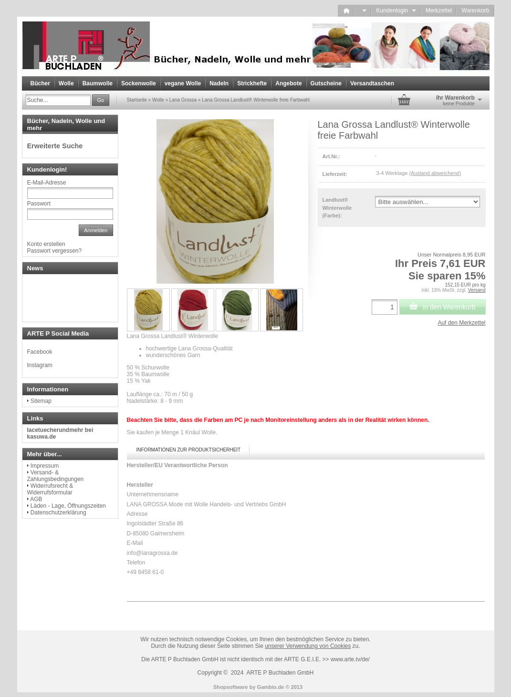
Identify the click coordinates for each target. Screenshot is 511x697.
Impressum (45, 465)
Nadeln (219, 83)
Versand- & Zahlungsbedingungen (55, 475)
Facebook (39, 351)
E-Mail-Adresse (46, 182)
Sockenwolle (138, 83)
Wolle (66, 83)
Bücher (40, 83)
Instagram (39, 365)
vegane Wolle (183, 83)
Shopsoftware (230, 687)
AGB (36, 499)
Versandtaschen (372, 83)
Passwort (39, 203)
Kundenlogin (396, 10)
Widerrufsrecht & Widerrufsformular (50, 489)
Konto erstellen (46, 244)
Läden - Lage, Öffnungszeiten (68, 505)
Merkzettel (439, 10)
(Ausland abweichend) (435, 173)
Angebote (288, 83)
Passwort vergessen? (54, 250)
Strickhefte (252, 83)
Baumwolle (98, 83)
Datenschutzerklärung (58, 512)
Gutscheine (326, 83)
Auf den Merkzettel (461, 322)
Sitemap (41, 401)
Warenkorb (475, 10)
